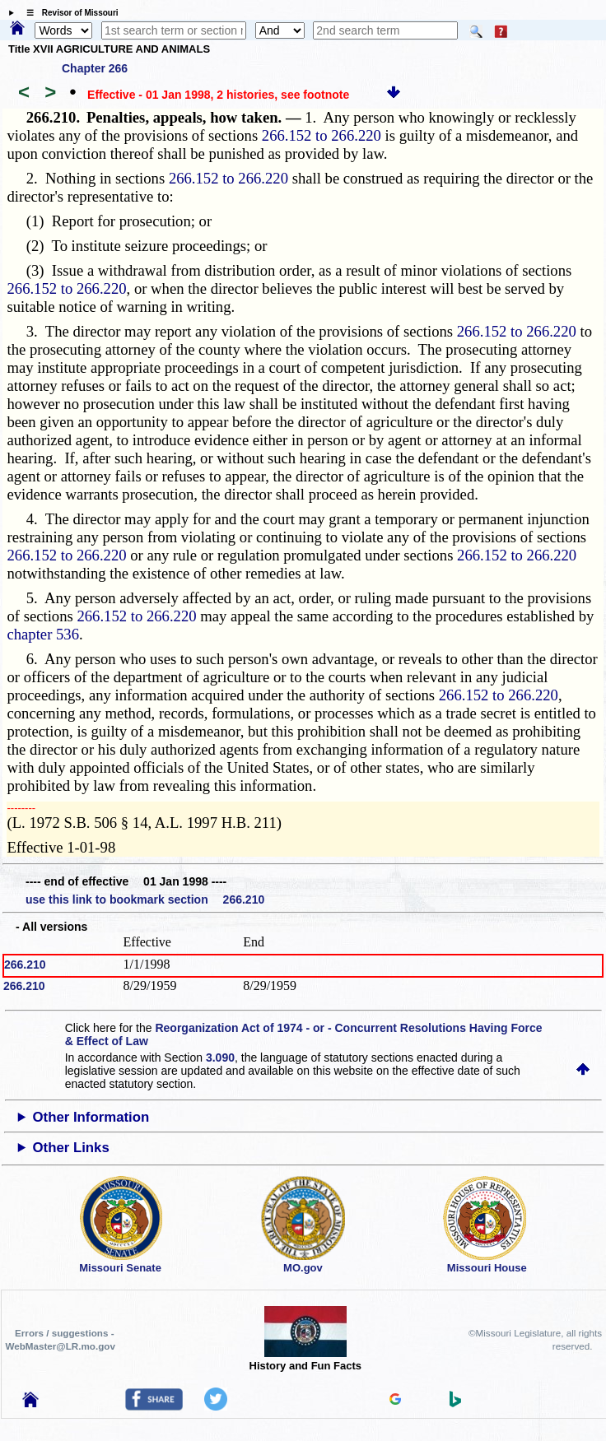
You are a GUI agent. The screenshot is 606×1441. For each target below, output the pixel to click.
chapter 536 (43, 634)
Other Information (91, 1117)
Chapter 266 (95, 68)
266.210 (25, 964)
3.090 (220, 1057)
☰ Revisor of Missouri (68, 12)
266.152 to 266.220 (321, 135)
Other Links (71, 1147)
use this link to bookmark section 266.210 (145, 899)
